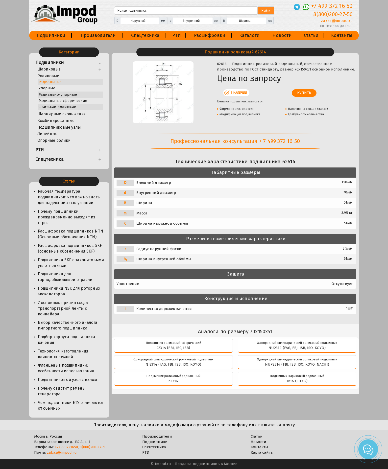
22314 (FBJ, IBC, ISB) (173, 348)
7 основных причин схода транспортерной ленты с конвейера (63, 308)
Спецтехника (145, 35)
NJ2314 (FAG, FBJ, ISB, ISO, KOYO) (173, 364)
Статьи (311, 35)
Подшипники (51, 35)
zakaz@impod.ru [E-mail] (337, 20)
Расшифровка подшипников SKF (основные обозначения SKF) (70, 248)
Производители (98, 35)
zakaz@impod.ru (62, 452)
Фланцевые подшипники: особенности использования (66, 368)
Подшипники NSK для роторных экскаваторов (69, 291)
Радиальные (50, 82)
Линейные (47, 133)
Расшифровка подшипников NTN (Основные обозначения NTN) (70, 234)
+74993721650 (66, 447)
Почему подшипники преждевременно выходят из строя (67, 217)
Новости (281, 35)
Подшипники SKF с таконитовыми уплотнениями (71, 263)
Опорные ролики (54, 140)
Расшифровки (209, 35)
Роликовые (48, 75)
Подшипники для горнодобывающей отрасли (65, 277)
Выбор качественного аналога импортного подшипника (67, 325)
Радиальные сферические (63, 100)
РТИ (176, 35)
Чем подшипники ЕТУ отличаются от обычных (71, 405)
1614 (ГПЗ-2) (297, 381)
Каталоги (249, 35)
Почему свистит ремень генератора (61, 391)
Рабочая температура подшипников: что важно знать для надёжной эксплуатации (69, 197)
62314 (173, 381)
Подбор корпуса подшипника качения (66, 339)
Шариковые (49, 69)
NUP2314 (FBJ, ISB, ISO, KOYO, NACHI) (297, 364)
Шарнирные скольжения (61, 114)
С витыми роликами (57, 107)
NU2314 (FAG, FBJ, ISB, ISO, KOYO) (297, 348)
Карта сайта (262, 452)
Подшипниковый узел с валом (67, 379)
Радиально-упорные (58, 94)
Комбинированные (56, 120)
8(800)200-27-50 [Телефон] (333, 14)
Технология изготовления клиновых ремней (63, 354)
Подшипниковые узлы (59, 127)
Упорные (47, 88)
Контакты (341, 35)
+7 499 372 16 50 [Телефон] (332, 5)
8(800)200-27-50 (93, 447)
